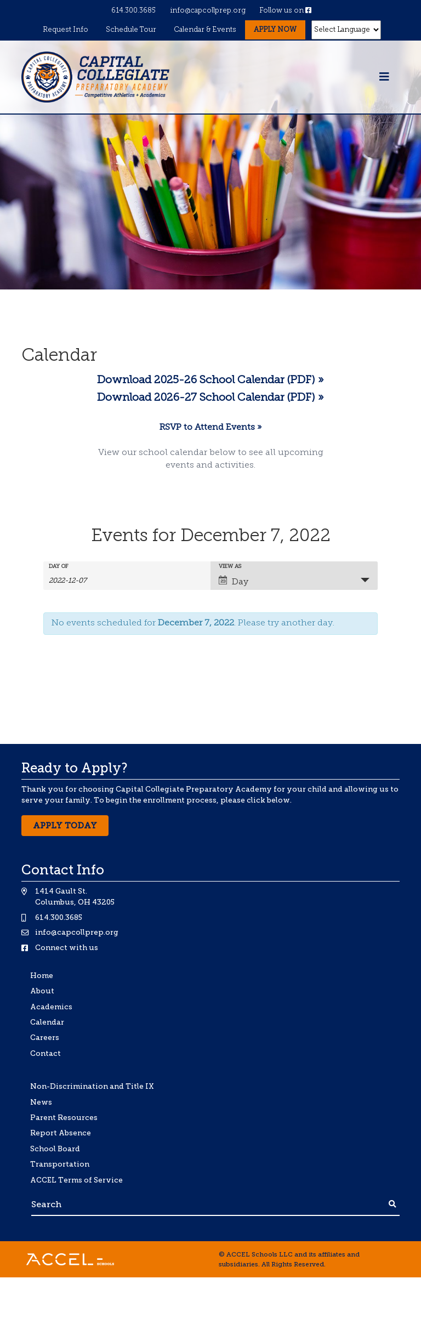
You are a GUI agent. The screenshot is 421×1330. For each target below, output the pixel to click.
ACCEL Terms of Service (76, 1180)
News (41, 1102)
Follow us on (285, 10)
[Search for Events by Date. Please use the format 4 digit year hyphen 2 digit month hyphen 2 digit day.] (76, 580)
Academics (51, 1006)
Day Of (59, 567)
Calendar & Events (205, 29)
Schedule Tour (131, 29)
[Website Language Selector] (346, 29)
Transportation (59, 1164)
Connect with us (66, 947)
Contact (45, 1053)
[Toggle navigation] (384, 77)
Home (41, 975)
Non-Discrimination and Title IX (92, 1086)
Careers (44, 1037)
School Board (55, 1148)
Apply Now (275, 29)
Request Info (65, 29)
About (42, 991)
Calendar (47, 1022)
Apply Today (65, 826)
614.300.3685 (133, 10)
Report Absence (60, 1133)
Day (233, 581)
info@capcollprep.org (208, 10)
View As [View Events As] (230, 567)
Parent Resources (64, 1117)
